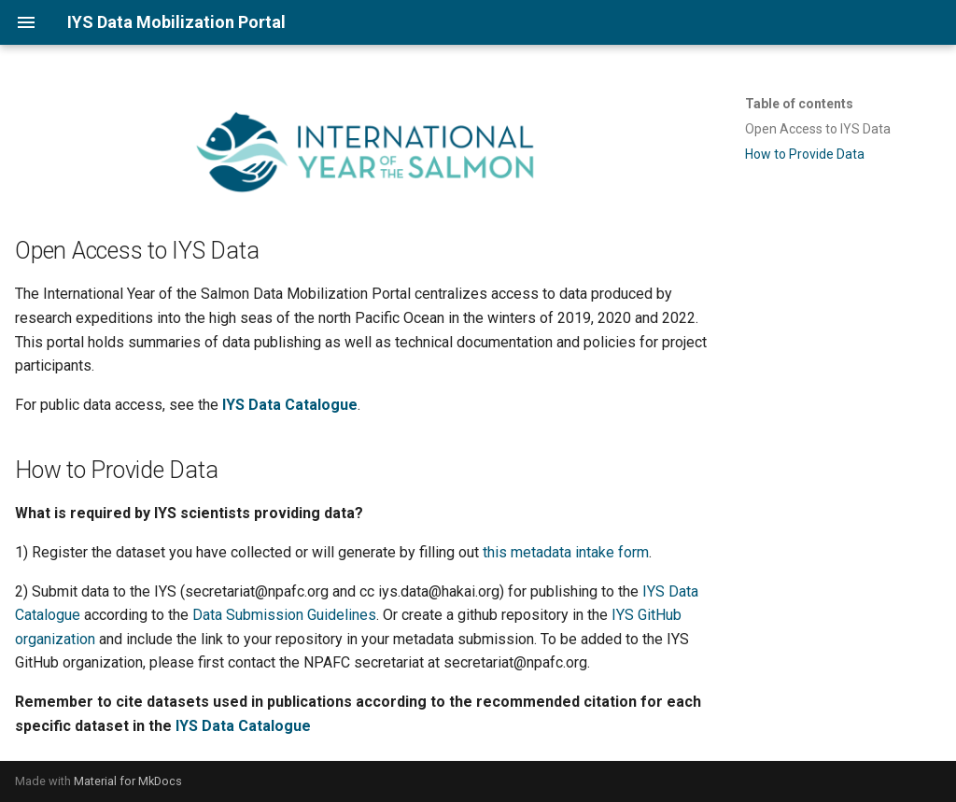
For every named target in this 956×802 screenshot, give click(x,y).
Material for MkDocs (128, 781)
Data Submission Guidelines (284, 615)
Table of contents (799, 103)
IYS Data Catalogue (290, 405)
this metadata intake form (566, 552)
